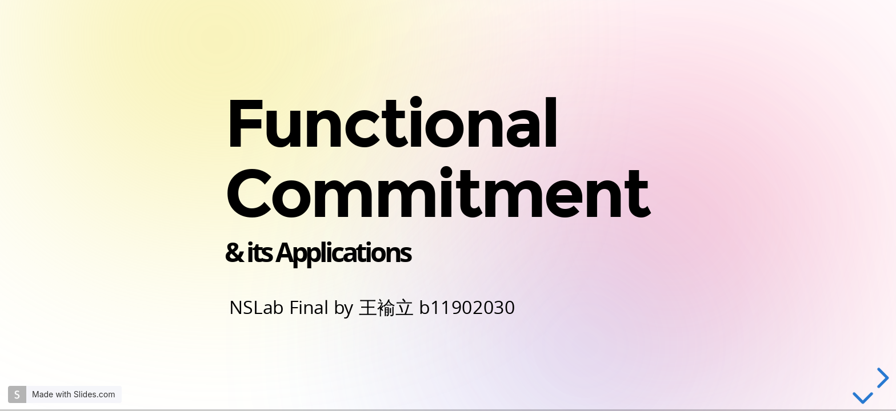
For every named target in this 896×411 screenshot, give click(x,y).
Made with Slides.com (73, 394)
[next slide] (881, 378)
